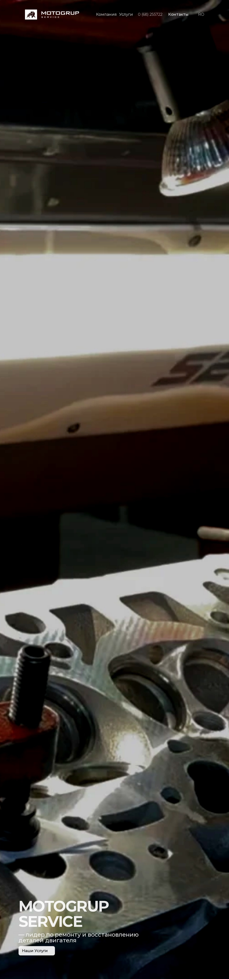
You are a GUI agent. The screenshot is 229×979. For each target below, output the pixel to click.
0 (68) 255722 (150, 14)
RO (201, 14)
